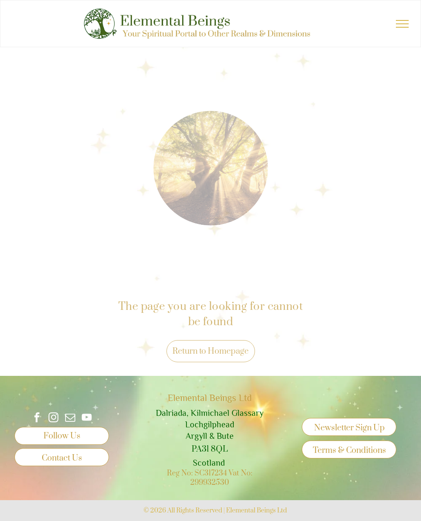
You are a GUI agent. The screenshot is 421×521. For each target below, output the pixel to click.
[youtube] (86, 418)
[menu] (402, 24)
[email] (70, 418)
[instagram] (53, 418)
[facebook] (36, 418)
